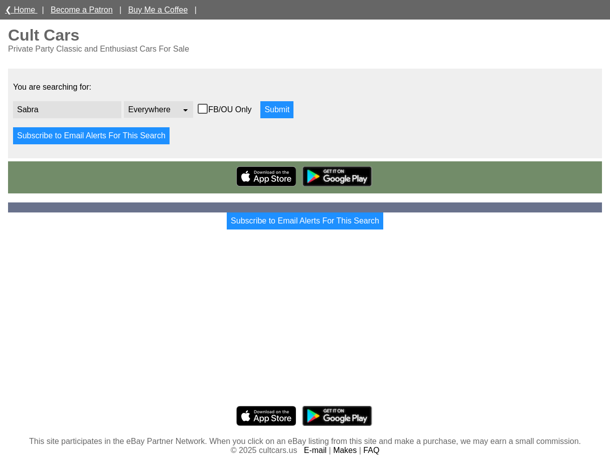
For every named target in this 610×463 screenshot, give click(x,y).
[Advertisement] (305, 327)
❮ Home (21, 10)
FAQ (371, 450)
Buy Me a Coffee (158, 10)
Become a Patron (82, 10)
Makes (345, 450)
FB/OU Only (231, 109)
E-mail (315, 450)
